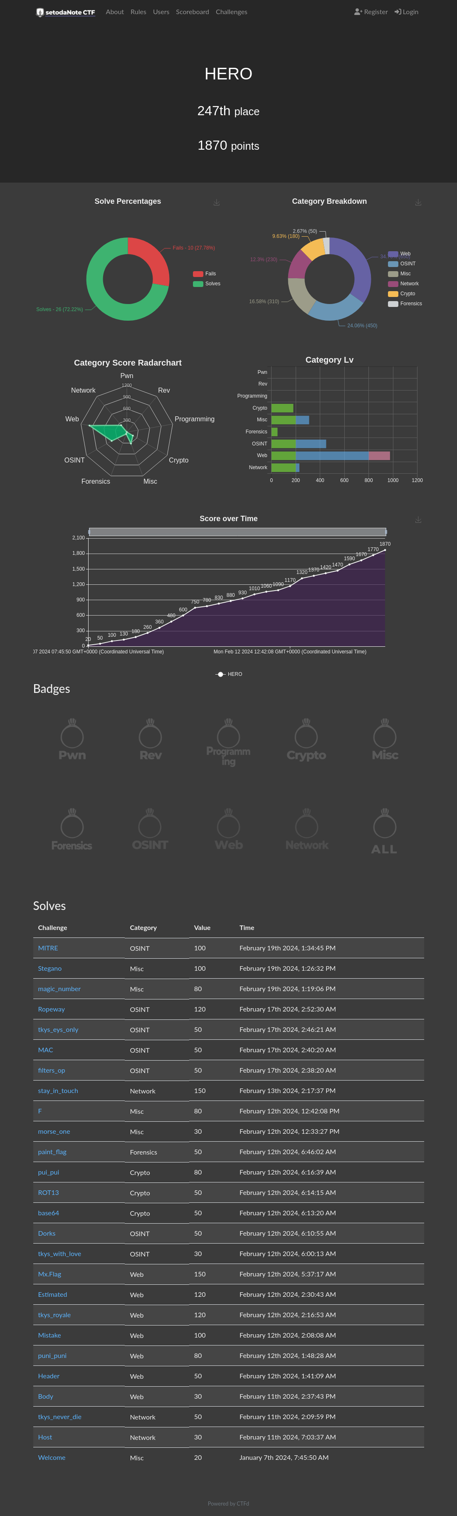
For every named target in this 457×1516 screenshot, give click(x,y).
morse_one (54, 1131)
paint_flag (52, 1151)
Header (49, 1376)
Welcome (52, 1457)
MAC (45, 1050)
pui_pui (48, 1172)
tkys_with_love (60, 1253)
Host (45, 1437)
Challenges (231, 11)
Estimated (52, 1294)
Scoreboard (192, 11)
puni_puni (52, 1355)
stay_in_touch (58, 1090)
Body (46, 1396)
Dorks (47, 1233)
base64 (48, 1213)
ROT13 (48, 1192)
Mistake (49, 1335)
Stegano (50, 968)
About (115, 11)
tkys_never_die (60, 1416)
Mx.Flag (50, 1274)
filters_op (51, 1070)
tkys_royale (54, 1314)
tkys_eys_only (58, 1029)
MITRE (48, 948)
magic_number (59, 988)
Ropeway (51, 1009)
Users (161, 11)
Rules (138, 11)
